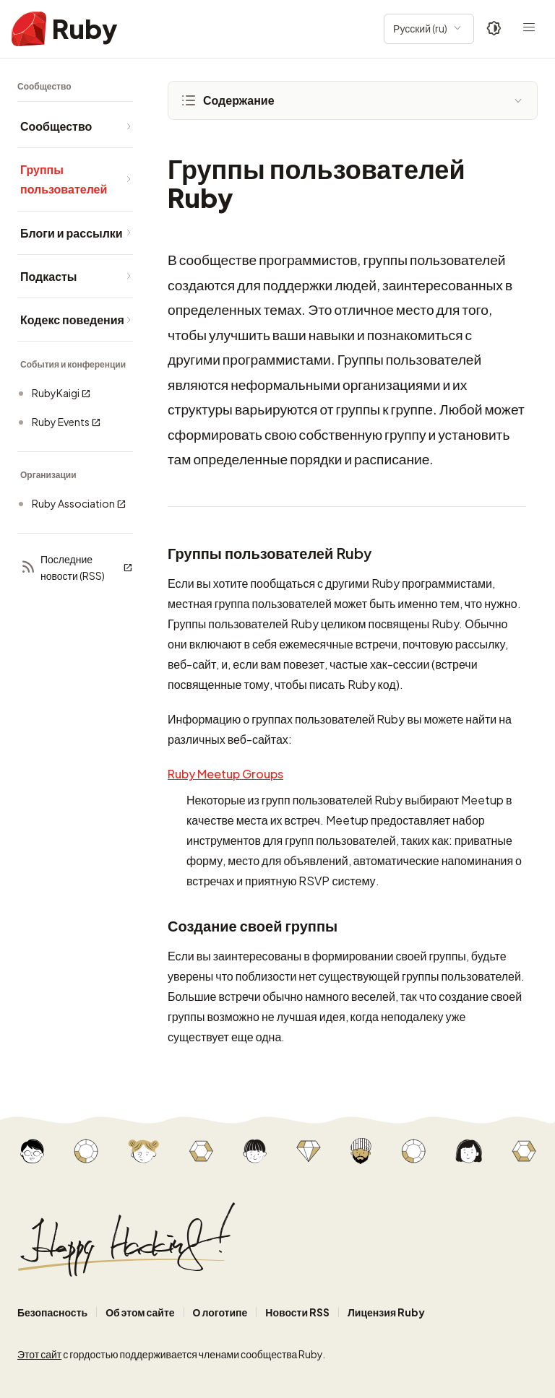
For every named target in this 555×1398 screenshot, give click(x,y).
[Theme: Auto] (494, 28)
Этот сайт (39, 1353)
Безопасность (52, 1312)
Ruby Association (79, 504)
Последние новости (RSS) (76, 567)
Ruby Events (66, 422)
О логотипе (220, 1312)
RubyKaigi (61, 393)
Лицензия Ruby (386, 1312)
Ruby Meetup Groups (225, 773)
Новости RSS (297, 1312)
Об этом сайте (140, 1312)
